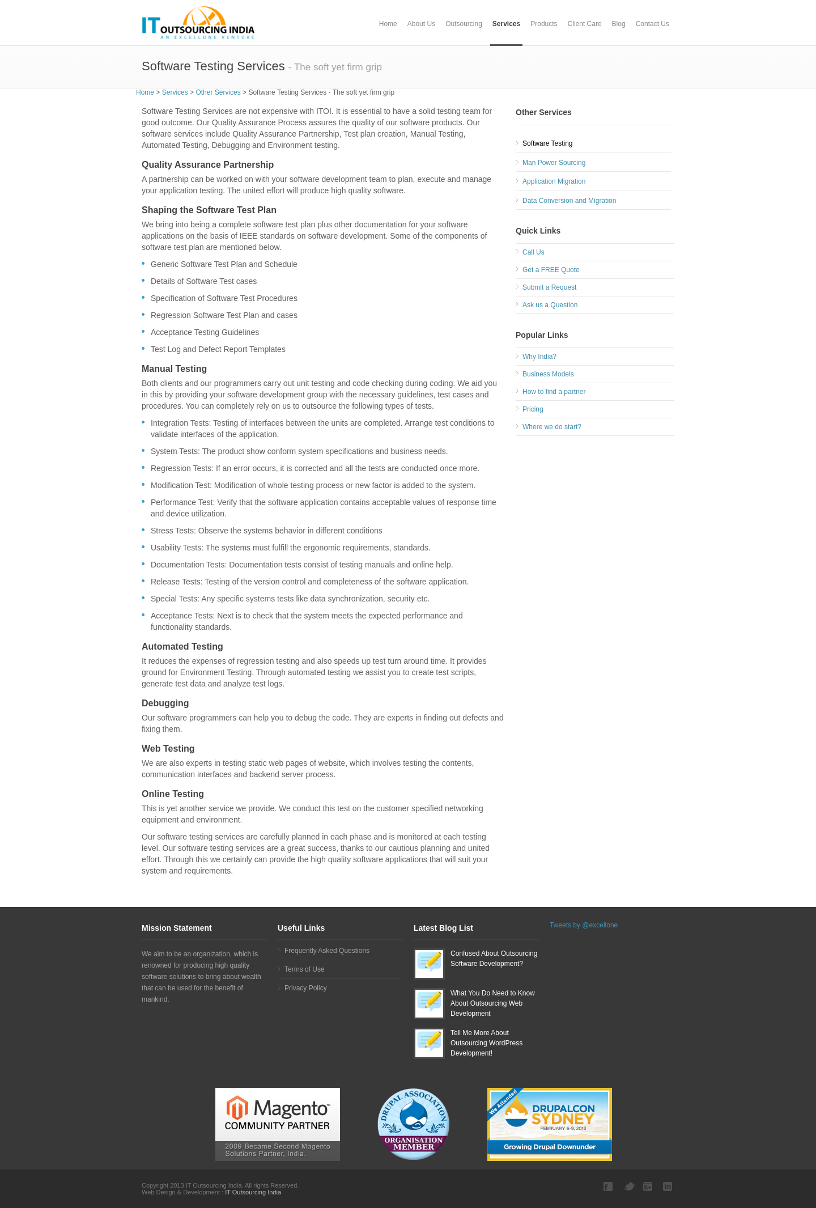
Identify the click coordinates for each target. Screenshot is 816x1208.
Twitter (629, 1186)
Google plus (648, 1186)
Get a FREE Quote (551, 270)
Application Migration (553, 181)
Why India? (539, 357)
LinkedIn (668, 1186)
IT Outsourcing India (252, 1192)
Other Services (218, 92)
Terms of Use (304, 969)
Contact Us (652, 24)
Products (543, 24)
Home (388, 24)
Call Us (533, 252)
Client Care (585, 24)
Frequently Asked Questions (326, 951)
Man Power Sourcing (553, 163)
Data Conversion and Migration (569, 201)
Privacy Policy (305, 988)
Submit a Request (549, 287)
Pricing (532, 409)
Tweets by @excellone (584, 925)
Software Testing (547, 143)
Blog (619, 24)
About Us (421, 24)
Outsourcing (463, 24)
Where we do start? (551, 427)
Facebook (609, 1186)
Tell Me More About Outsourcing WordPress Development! (486, 1043)
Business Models (548, 374)
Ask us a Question (549, 305)
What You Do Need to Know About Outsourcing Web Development (492, 1003)
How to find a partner (553, 392)
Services (506, 24)
